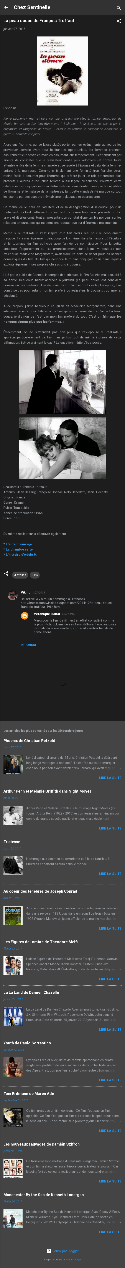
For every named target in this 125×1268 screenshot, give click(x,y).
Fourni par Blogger (62, 1251)
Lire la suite (110, 778)
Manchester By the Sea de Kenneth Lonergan (43, 1194)
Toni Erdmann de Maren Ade (28, 1093)
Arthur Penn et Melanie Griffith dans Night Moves (47, 791)
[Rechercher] (119, 8)
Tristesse (11, 841)
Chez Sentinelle (32, 7)
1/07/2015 (38, 592)
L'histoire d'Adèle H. (21, 555)
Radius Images (73, 1259)
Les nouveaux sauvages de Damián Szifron (41, 1144)
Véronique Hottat (47, 614)
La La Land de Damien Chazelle (31, 992)
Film (35, 575)
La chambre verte (19, 549)
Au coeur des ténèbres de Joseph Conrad (40, 891)
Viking (25, 592)
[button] (119, 21)
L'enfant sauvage (19, 544)
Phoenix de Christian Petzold (29, 740)
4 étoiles (20, 575)
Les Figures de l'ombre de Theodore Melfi (40, 942)
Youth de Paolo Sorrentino (27, 1043)
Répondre (29, 645)
